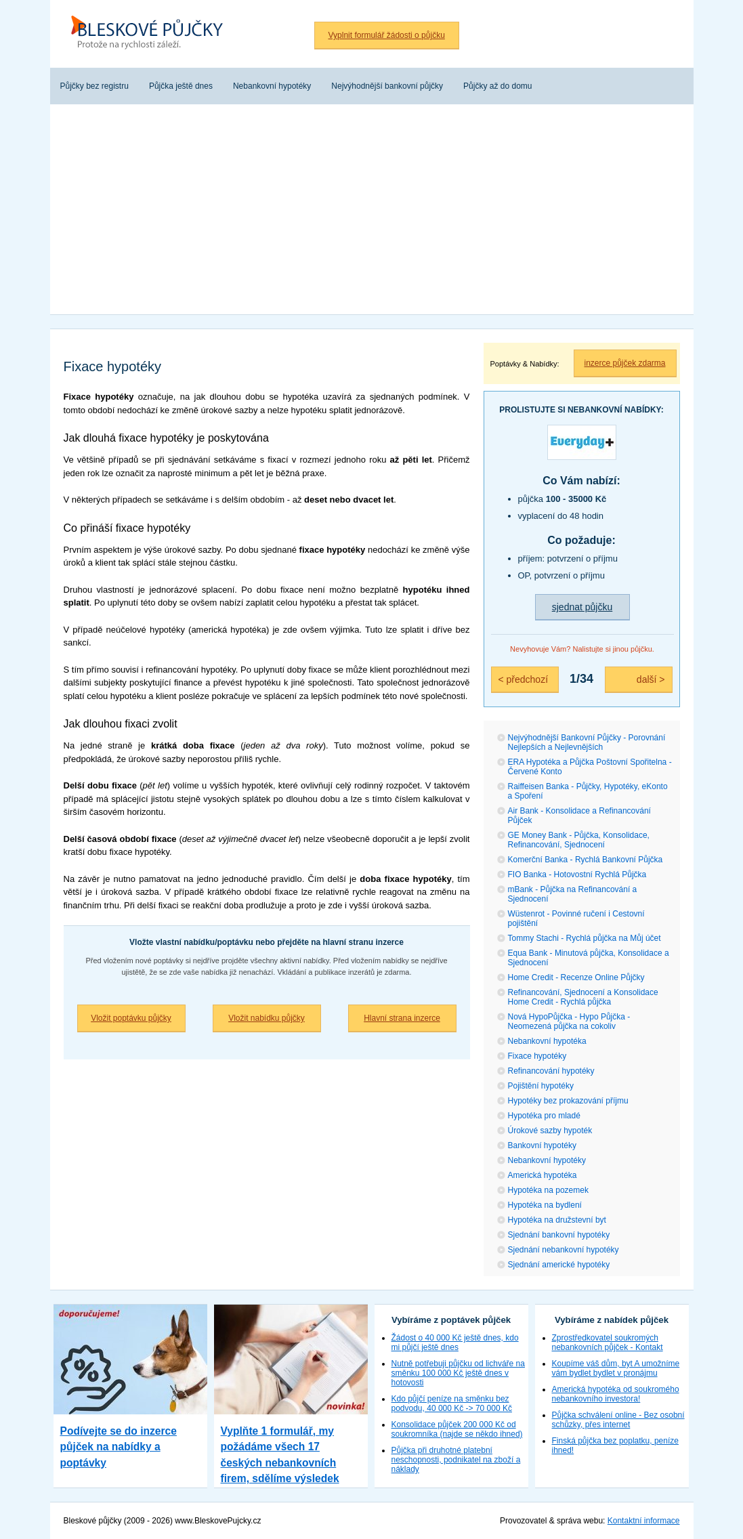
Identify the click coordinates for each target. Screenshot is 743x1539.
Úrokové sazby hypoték (550, 1130)
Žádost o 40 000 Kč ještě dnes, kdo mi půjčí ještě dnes (455, 1342)
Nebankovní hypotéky (547, 1160)
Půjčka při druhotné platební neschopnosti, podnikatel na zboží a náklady (456, 1460)
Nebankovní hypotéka (547, 1041)
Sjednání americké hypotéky (559, 1264)
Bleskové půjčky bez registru (151, 34)
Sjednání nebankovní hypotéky (563, 1250)
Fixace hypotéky (537, 1056)
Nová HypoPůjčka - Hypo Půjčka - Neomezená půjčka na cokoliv (569, 1021)
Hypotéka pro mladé (544, 1115)
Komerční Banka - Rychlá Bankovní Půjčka (585, 859)
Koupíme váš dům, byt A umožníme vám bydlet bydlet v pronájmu (616, 1368)
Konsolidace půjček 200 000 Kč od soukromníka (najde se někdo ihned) (457, 1429)
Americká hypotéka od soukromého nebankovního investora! (615, 1394)
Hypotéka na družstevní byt (557, 1220)
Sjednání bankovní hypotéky (559, 1235)
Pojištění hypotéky (541, 1086)
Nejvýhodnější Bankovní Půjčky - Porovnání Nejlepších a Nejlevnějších (587, 742)
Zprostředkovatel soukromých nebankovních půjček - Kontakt (607, 1342)
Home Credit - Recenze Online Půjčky (576, 977)
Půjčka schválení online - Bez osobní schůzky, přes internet (618, 1419)
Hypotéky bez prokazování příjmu (568, 1100)
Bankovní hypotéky (542, 1145)
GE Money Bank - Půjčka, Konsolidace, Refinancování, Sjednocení (579, 839)
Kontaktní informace (644, 1520)
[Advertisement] (372, 213)
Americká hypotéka (542, 1175)
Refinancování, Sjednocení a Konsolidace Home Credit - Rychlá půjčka (583, 997)
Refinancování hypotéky (551, 1071)
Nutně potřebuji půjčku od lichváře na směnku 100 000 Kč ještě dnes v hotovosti (458, 1373)
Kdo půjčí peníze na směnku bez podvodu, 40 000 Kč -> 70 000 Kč (451, 1403)
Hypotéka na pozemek (548, 1190)
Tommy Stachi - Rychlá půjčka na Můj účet (584, 938)
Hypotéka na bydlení (545, 1205)
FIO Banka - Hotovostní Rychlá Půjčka (577, 874)
